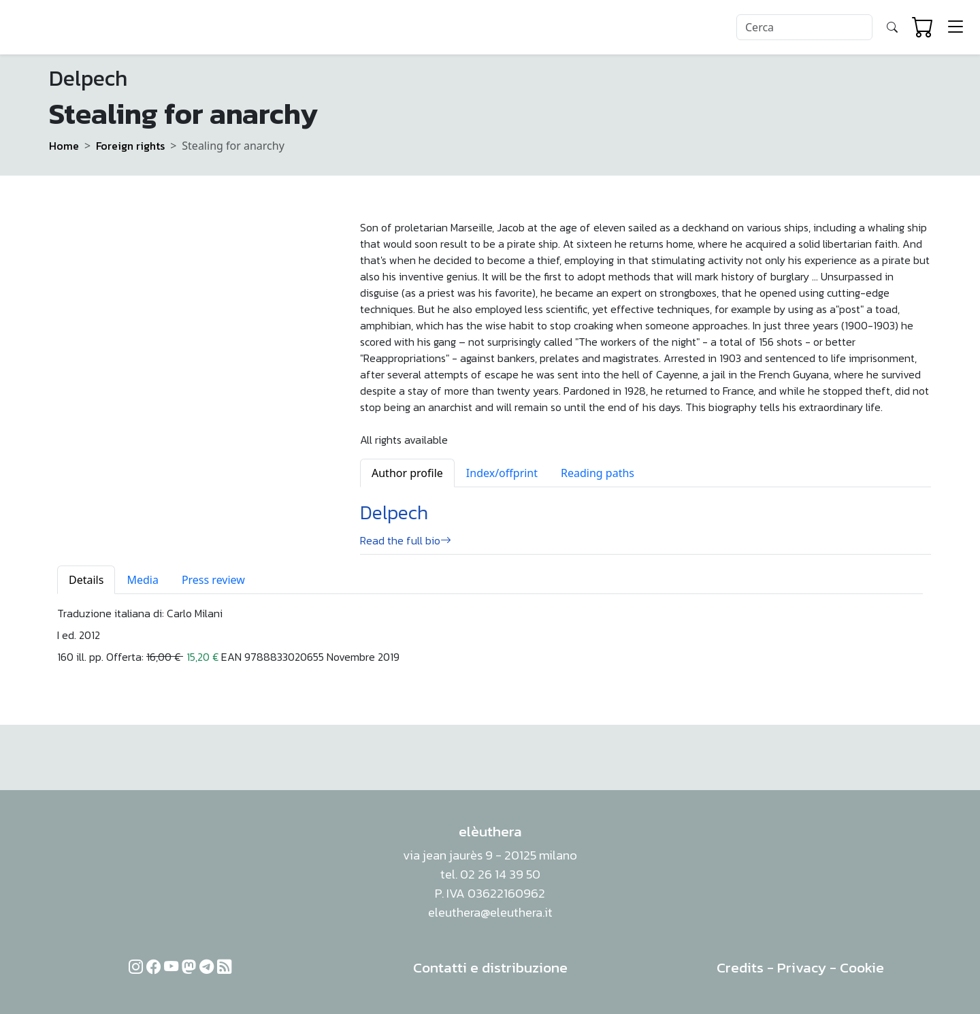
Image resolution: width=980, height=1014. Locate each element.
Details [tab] (86, 579)
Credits (740, 967)
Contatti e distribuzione (490, 967)
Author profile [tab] (407, 472)
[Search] (804, 27)
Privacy (801, 967)
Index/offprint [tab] (502, 472)
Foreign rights (130, 145)
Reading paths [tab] (597, 472)
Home (64, 145)
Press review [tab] (213, 579)
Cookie (862, 967)
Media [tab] (142, 579)
